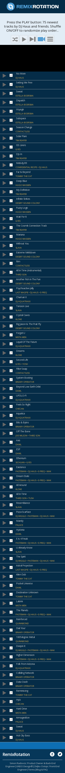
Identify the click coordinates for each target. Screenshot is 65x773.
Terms (31, 769)
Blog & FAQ (42, 769)
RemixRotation (16, 754)
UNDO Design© (24, 766)
